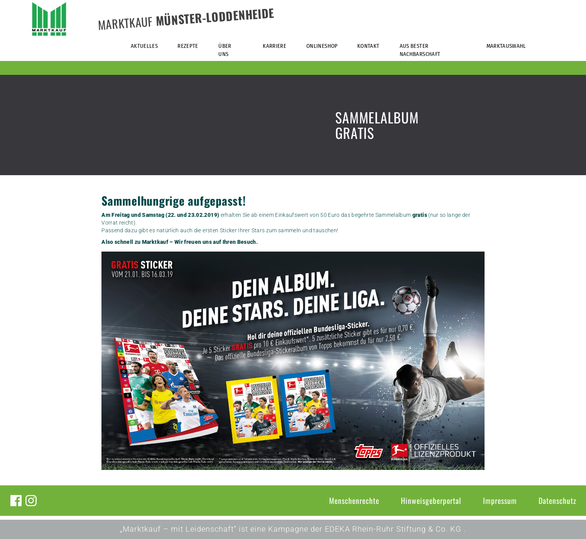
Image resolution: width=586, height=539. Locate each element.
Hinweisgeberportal (431, 500)
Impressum (500, 500)
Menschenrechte (354, 500)
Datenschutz (557, 500)
